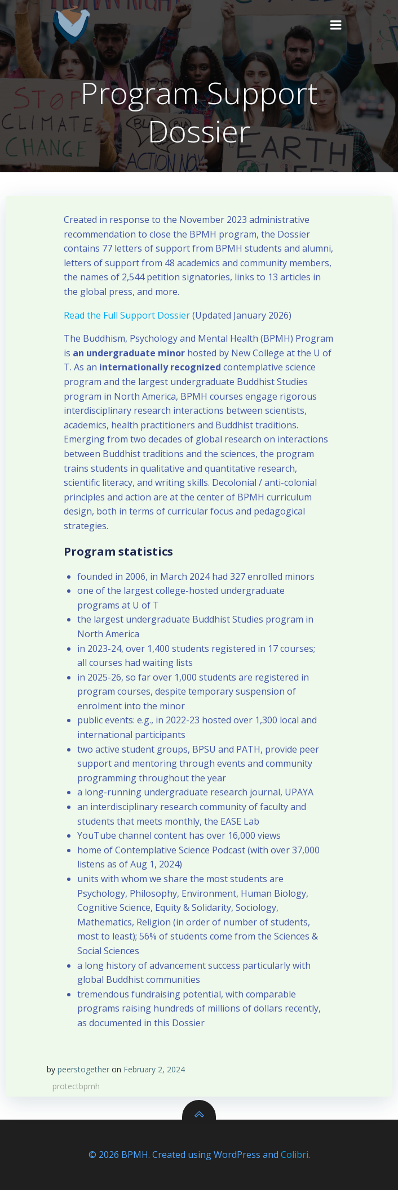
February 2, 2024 (154, 1069)
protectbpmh (76, 1086)
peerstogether (83, 1069)
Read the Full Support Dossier (127, 315)
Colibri (294, 1154)
